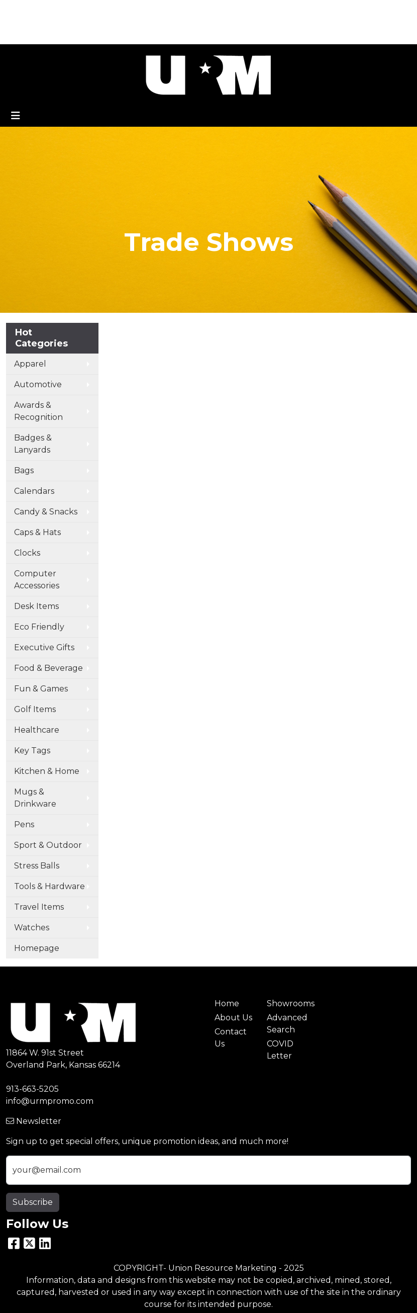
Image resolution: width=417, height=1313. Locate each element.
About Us (233, 1017)
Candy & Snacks (45, 511)
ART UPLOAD (37, 33)
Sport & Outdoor (48, 845)
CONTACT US (124, 11)
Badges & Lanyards (33, 444)
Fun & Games (41, 688)
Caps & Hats (37, 532)
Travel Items (39, 907)
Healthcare (36, 730)
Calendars (34, 491)
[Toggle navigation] (15, 116)
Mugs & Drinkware (35, 798)
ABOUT (58, 11)
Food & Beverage (48, 668)
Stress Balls (36, 865)
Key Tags (32, 750)
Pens (24, 824)
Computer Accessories (36, 579)
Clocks (27, 553)
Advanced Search (287, 1023)
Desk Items (36, 606)
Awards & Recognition (38, 411)
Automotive (38, 384)
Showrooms (287, 1003)
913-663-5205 (32, 1089)
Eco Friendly (39, 627)
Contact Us (231, 1037)
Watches (31, 927)
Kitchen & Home (46, 771)
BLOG (170, 11)
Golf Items (35, 709)
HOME (23, 11)
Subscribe (33, 1202)
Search (388, 11)
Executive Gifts (44, 647)
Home (227, 1003)
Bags (24, 470)
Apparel (30, 364)
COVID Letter (280, 1050)
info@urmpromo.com (49, 1101)
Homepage (36, 948)
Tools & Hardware (49, 886)
